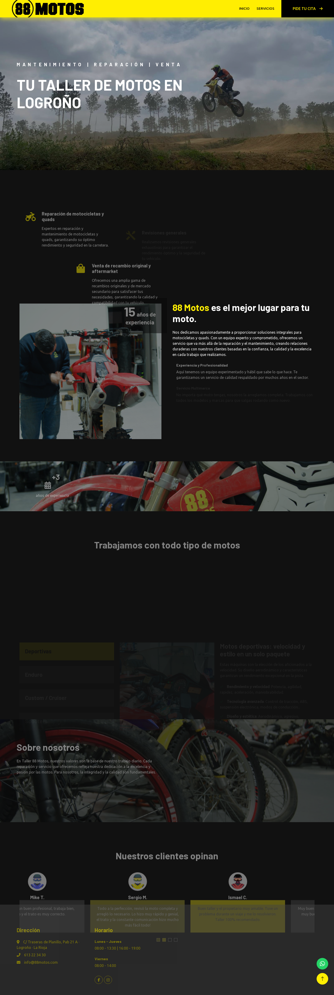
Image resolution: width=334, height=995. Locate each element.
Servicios (265, 8)
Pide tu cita (308, 8)
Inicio (244, 8)
